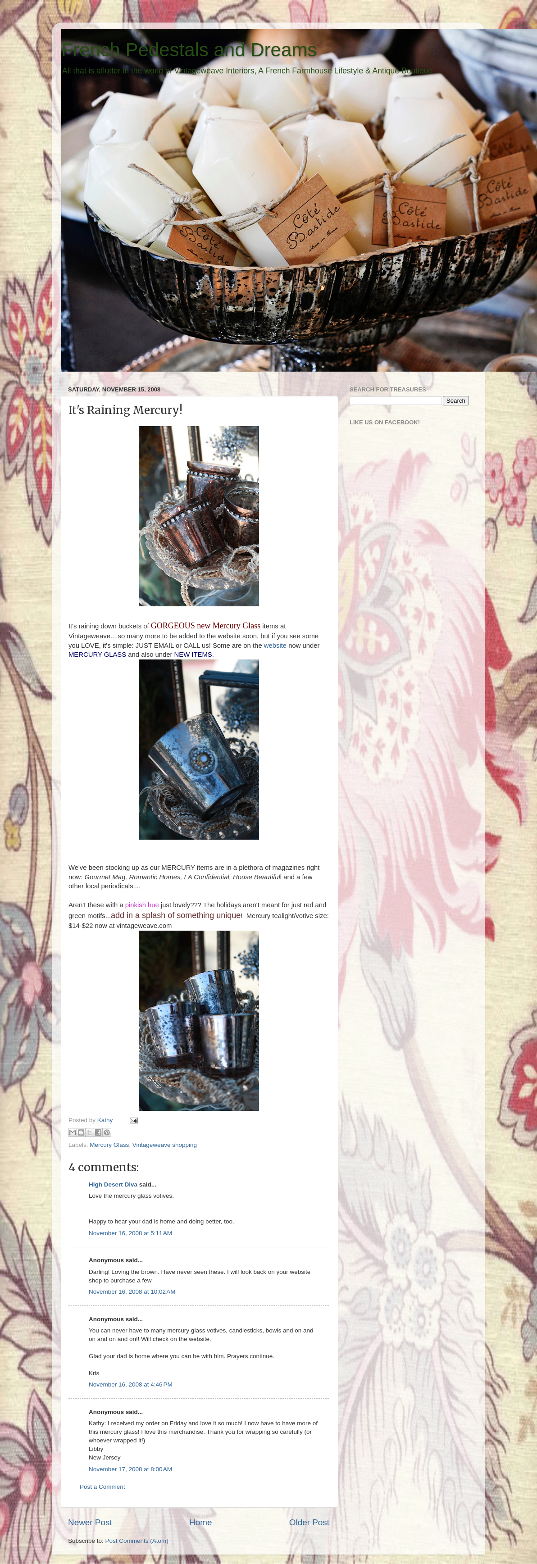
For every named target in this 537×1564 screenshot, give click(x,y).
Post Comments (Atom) (136, 1540)
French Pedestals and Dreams (189, 49)
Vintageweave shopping (164, 1144)
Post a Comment (102, 1486)
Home (200, 1522)
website (275, 645)
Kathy (105, 1120)
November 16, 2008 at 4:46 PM (131, 1384)
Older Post (309, 1522)
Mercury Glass (109, 1144)
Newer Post (90, 1522)
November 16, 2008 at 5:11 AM (130, 1233)
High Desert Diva (113, 1184)
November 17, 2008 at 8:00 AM (130, 1469)
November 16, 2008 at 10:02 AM (132, 1291)
